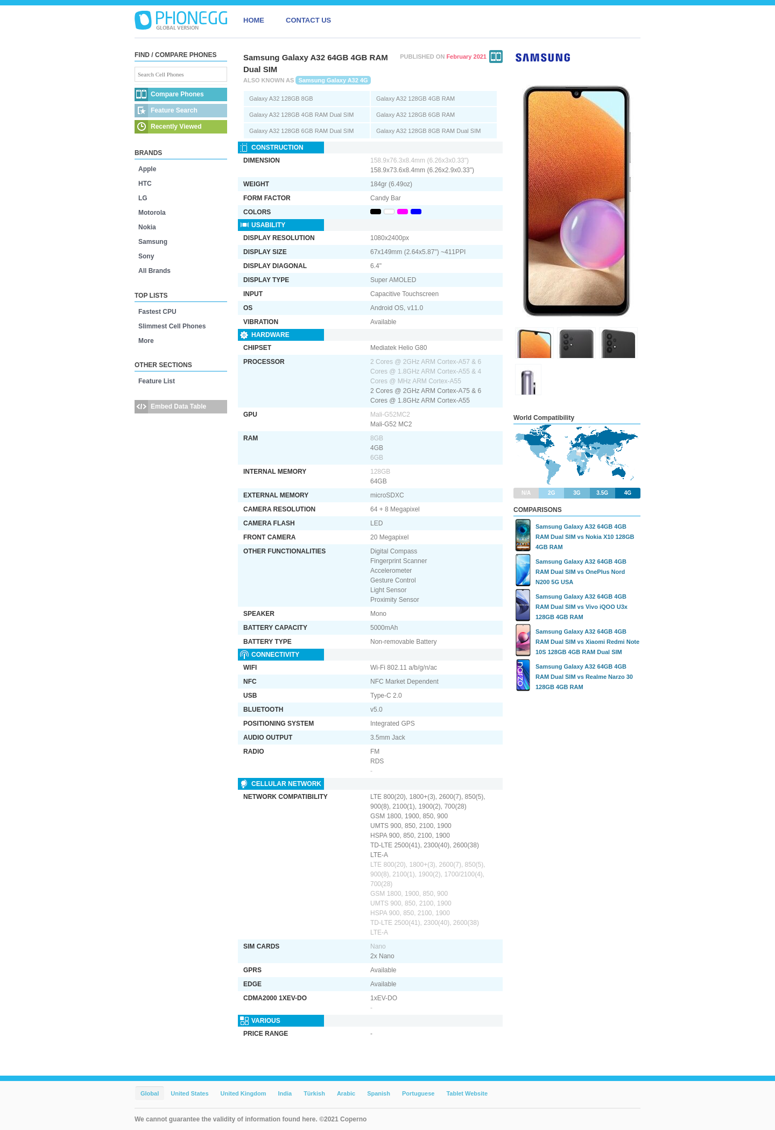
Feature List (156, 381)
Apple (147, 169)
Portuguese (418, 1093)
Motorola (152, 212)
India (285, 1093)
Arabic (346, 1093)
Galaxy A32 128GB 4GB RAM (415, 98)
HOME (253, 20)
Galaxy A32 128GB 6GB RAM (415, 114)
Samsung (152, 241)
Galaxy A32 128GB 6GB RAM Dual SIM (301, 131)
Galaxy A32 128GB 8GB (281, 98)
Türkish (314, 1093)
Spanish (378, 1093)
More (146, 341)
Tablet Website (467, 1093)
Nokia (147, 227)
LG (142, 198)
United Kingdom (243, 1093)
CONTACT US (308, 20)
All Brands (154, 271)
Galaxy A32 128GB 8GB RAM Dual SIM (428, 131)
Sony (146, 256)
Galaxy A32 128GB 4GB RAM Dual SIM (301, 114)
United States (189, 1093)
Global (149, 1093)
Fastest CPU (157, 311)
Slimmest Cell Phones (172, 326)
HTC (145, 183)
